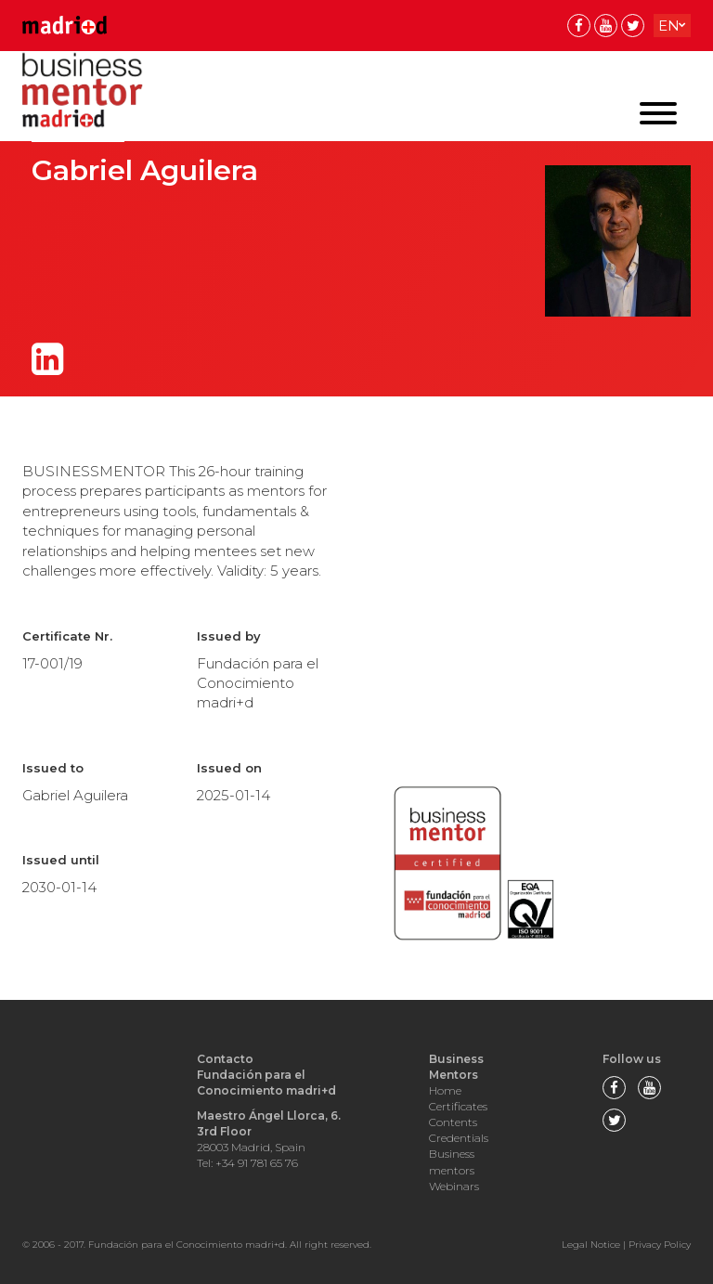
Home (445, 1090)
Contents (453, 1122)
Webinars (454, 1186)
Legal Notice (591, 1245)
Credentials (458, 1138)
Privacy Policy (660, 1245)
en (669, 25)
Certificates (458, 1106)
